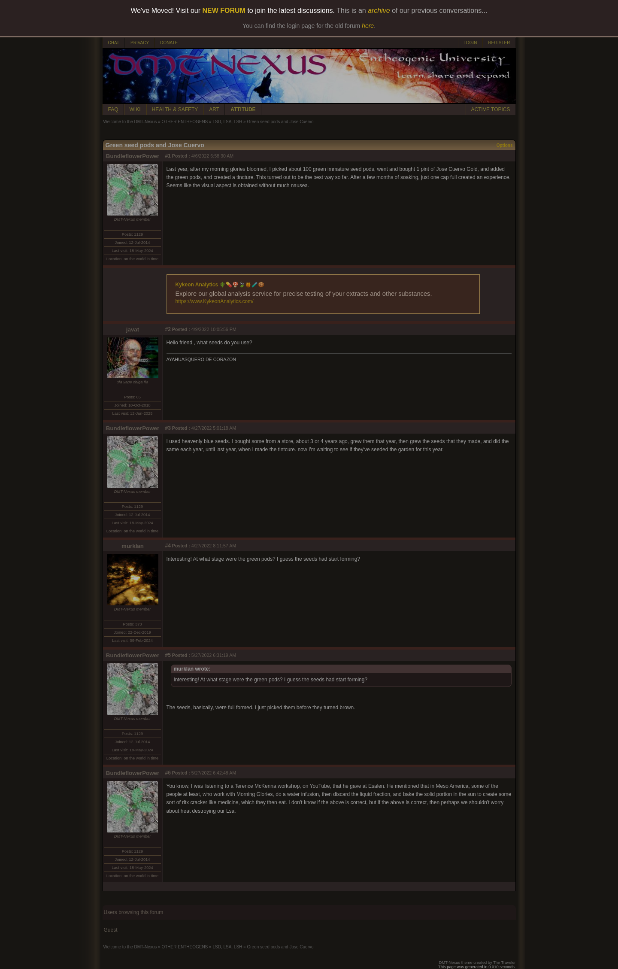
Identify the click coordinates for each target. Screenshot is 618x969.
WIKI (135, 109)
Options (505, 145)
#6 (168, 773)
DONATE (169, 42)
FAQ (113, 109)
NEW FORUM (224, 10)
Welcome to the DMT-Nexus (130, 121)
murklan (132, 546)
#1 (168, 156)
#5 (168, 655)
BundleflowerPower (132, 156)
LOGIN (470, 42)
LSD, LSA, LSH (227, 121)
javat (132, 329)
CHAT (113, 42)
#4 (168, 546)
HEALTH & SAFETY (175, 109)
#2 (168, 329)
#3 (168, 428)
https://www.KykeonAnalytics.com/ (215, 301)
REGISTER (499, 42)
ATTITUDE (242, 109)
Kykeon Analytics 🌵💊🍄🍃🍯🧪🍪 (220, 285)
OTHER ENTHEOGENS (184, 121)
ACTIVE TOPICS (490, 109)
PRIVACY (139, 42)
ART (214, 109)
